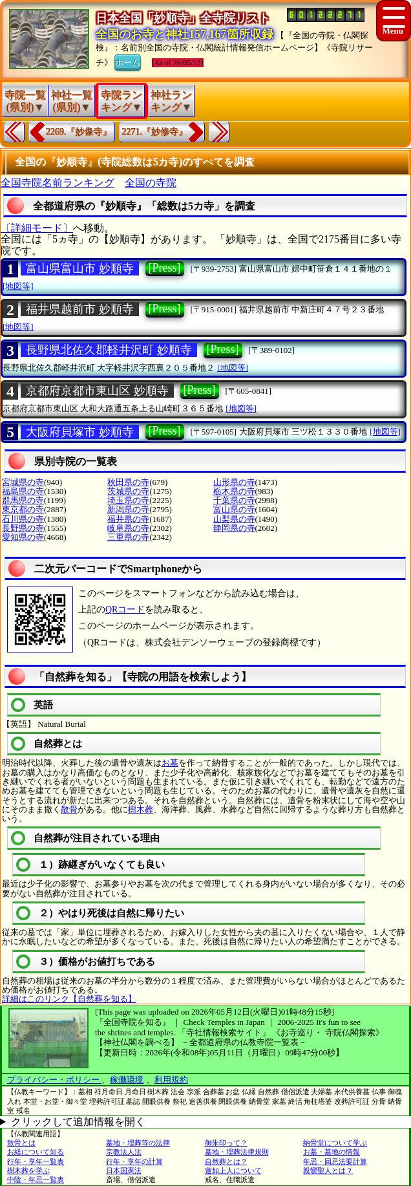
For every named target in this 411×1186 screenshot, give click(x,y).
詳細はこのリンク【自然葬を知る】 (69, 999)
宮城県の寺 (23, 482)
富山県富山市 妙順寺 (80, 268)
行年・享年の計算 (134, 1161)
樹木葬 (140, 809)
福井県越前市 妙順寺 (80, 309)
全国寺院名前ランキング (57, 182)
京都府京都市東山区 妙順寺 (97, 390)
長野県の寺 (23, 528)
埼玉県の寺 (128, 500)
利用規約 (171, 1079)
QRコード (125, 609)
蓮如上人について (233, 1170)
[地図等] (18, 286)
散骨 (69, 809)
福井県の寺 (128, 519)
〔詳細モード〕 (37, 227)
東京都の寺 (23, 509)
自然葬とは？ (226, 1161)
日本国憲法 (124, 1170)
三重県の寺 (128, 537)
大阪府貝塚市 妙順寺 (80, 432)
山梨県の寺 (234, 519)
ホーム (127, 61)
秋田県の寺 (128, 482)
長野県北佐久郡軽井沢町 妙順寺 (109, 349)
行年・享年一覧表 (35, 1161)
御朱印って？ (226, 1143)
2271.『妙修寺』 (155, 131)
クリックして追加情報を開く (78, 1121)
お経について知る (35, 1152)
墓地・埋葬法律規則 (237, 1152)
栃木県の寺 (234, 491)
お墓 (170, 763)
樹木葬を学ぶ (28, 1170)
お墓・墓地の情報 (331, 1152)
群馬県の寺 (23, 500)
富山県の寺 (234, 509)
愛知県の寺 (23, 537)
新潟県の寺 (128, 509)
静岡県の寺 (234, 528)
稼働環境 (126, 1079)
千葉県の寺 (234, 500)
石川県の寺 (23, 519)
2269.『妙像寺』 (79, 131)
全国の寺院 (150, 182)
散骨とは (21, 1143)
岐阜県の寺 (128, 528)
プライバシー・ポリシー (54, 1079)
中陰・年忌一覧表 (35, 1179)
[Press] (165, 267)
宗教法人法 (124, 1152)
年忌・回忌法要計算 (335, 1161)
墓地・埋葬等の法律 (138, 1143)
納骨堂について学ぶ (335, 1143)
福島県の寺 (23, 491)
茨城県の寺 (128, 491)
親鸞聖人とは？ (328, 1170)
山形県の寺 (234, 482)
